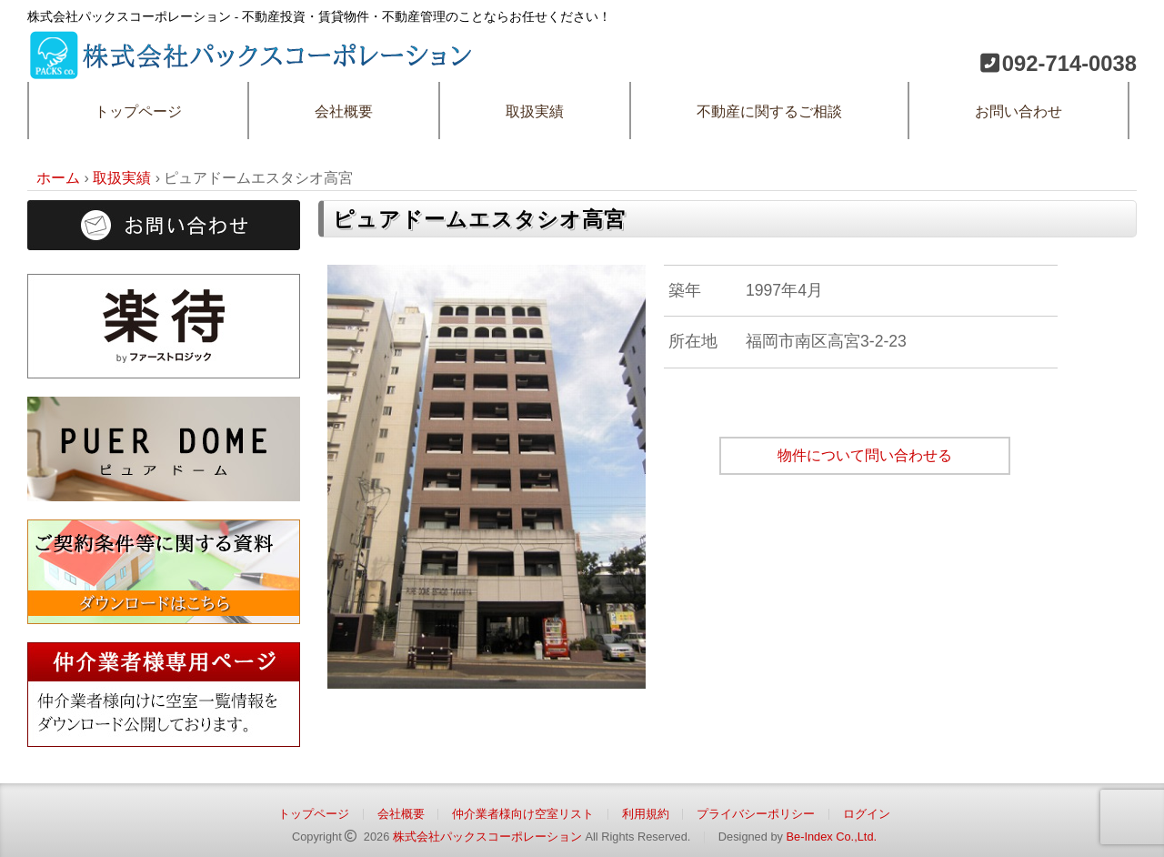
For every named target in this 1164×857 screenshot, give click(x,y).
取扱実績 (535, 111)
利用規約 (645, 814)
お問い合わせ (1018, 111)
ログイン (866, 814)
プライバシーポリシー (756, 814)
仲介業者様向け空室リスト (523, 814)
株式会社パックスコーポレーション (487, 836)
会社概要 (344, 111)
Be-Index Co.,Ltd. (831, 836)
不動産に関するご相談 (769, 111)
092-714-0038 (1069, 63)
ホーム (58, 178)
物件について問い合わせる (865, 455)
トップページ (138, 111)
